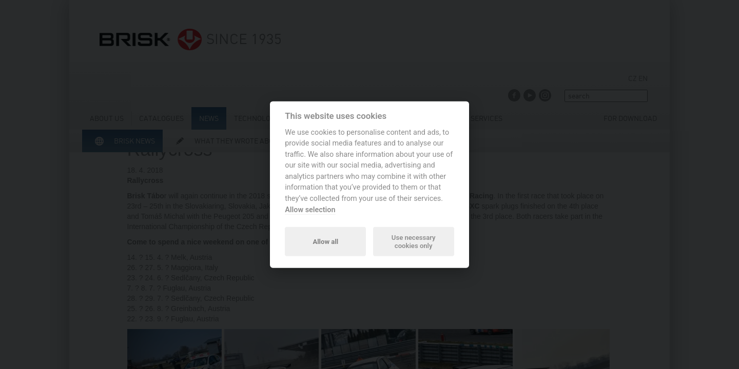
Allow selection (310, 209)
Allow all (325, 241)
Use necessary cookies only (414, 241)
